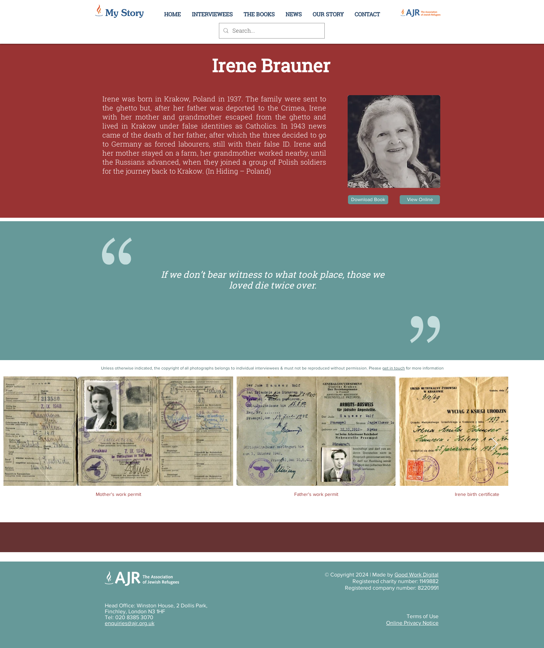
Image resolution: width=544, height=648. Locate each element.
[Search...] (271, 30)
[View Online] (420, 199)
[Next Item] (495, 444)
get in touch (393, 368)
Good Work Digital (416, 575)
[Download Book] (368, 199)
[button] (328, 14)
